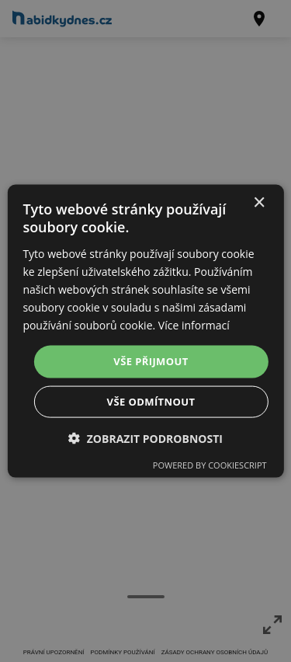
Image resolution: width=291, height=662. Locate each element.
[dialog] (145, 331)
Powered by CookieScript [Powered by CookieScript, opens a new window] (210, 464)
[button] (145, 438)
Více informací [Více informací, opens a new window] (194, 325)
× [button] (259, 203)
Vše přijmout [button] (150, 361)
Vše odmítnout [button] (151, 401)
